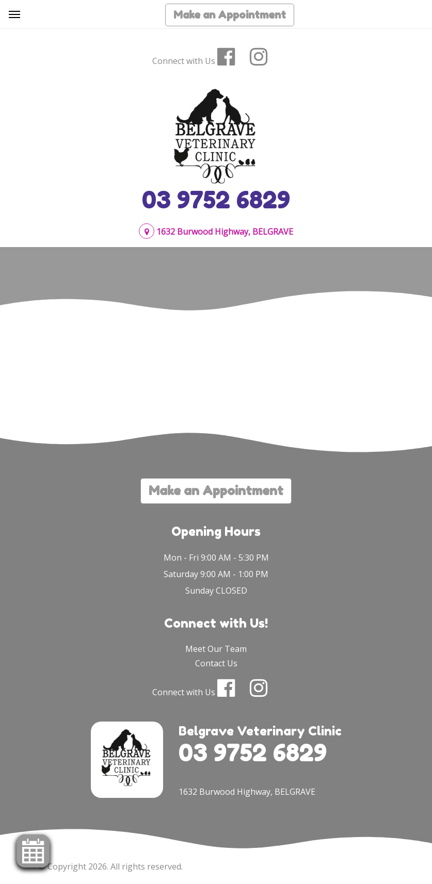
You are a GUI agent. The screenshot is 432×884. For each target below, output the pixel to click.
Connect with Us (183, 61)
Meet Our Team (216, 648)
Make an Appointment (229, 15)
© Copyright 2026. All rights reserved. (110, 866)
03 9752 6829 (216, 199)
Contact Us (216, 663)
